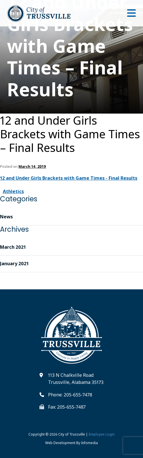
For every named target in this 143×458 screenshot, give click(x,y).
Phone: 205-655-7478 (70, 395)
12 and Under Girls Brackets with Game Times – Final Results (70, 134)
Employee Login (102, 434)
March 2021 (13, 247)
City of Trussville (71, 434)
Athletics (13, 191)
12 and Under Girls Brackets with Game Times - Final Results (68, 178)
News (6, 217)
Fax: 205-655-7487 (67, 407)
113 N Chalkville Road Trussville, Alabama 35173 (75, 379)
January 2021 (14, 263)
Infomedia (89, 442)
